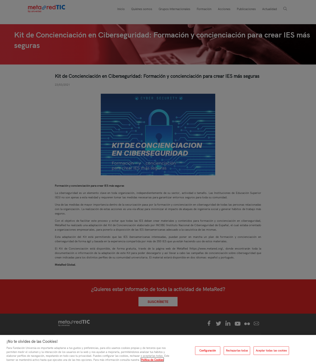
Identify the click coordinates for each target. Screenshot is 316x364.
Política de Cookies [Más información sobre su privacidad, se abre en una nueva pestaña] (152, 361)
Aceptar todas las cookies (271, 352)
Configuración (207, 352)
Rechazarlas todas (237, 352)
